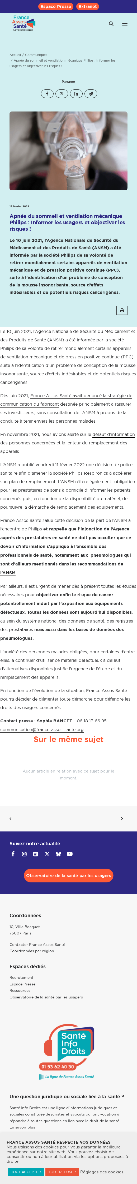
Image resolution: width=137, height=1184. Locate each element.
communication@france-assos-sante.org (42, 729)
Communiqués (36, 55)
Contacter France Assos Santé (37, 944)
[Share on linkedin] (76, 93)
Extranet (87, 6)
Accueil (15, 55)
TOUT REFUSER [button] (62, 1172)
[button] (125, 23)
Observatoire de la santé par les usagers (46, 997)
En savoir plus (22, 1127)
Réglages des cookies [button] (101, 1172)
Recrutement (22, 977)
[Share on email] (90, 93)
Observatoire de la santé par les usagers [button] (68, 875)
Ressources (20, 990)
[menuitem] (55, 6)
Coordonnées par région (32, 951)
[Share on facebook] (47, 93)
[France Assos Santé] (24, 23)
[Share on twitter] (61, 93)
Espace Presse (55, 6)
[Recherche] (109, 23)
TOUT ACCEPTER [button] (26, 1172)
